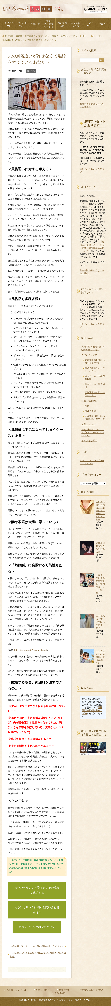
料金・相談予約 (89, 400)
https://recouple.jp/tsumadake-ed (30, 650)
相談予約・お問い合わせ (48, 24)
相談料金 (35, 24)
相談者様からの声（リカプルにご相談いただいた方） (92, 432)
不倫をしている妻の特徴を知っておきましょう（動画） (100, 584)
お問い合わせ (88, 424)
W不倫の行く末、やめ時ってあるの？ (100, 622)
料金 (87, 406)
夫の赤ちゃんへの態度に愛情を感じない (100, 657)
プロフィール (88, 24)
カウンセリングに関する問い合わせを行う (37, 910)
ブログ (102, 24)
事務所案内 (60, 993)
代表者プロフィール (16, 990)
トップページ (8, 24)
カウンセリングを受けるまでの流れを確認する (37, 890)
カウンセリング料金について (37, 926)
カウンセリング (22, 24)
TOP (39, 36)
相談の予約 (90, 411)
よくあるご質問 (75, 24)
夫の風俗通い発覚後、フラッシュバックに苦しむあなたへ (100, 511)
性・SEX (31, 71)
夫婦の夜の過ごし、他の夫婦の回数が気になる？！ (36, 946)
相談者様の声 (62, 24)
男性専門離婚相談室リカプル (92, 710)
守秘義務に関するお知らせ (93, 990)
